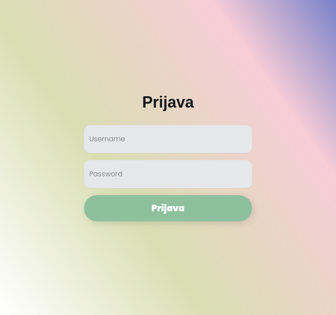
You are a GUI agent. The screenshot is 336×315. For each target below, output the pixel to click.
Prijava (168, 208)
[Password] (168, 177)
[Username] (168, 142)
